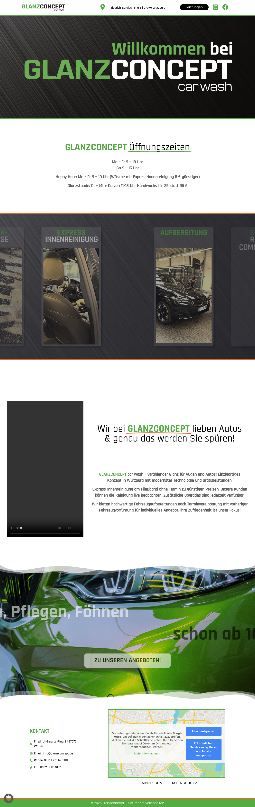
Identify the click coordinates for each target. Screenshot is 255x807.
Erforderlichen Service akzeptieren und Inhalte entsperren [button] (203, 749)
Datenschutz (184, 783)
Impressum (152, 783)
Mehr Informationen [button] (147, 753)
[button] (8, 798)
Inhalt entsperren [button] (203, 731)
